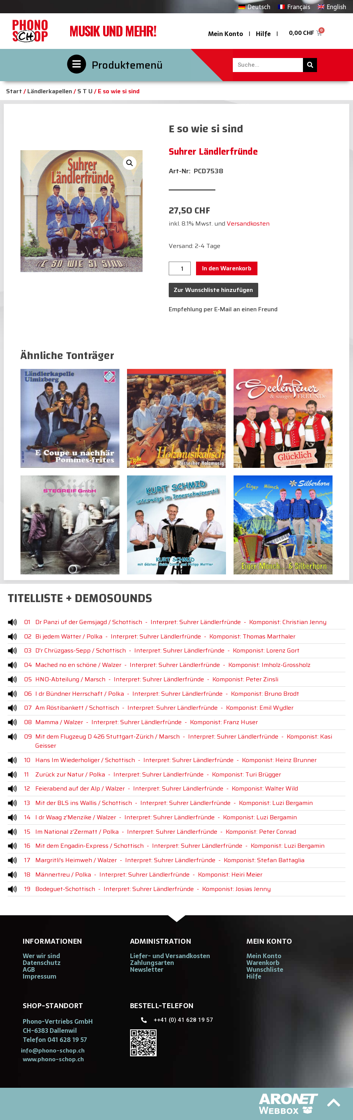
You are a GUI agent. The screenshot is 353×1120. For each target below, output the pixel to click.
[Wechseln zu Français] (294, 6)
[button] (129, 163)
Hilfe (263, 34)
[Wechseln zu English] (332, 6)
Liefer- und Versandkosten (170, 955)
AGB (29, 969)
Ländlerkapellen (49, 91)
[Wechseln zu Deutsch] (254, 6)
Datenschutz (42, 962)
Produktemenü (127, 65)
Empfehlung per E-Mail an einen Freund (223, 309)
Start (14, 91)
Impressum (39, 976)
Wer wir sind (41, 955)
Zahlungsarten (152, 962)
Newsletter (146, 969)
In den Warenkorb (226, 268)
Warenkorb (262, 962)
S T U (85, 91)
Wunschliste (264, 969)
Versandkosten (248, 223)
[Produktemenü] (76, 64)
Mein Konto (225, 34)
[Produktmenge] (180, 268)
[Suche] (310, 65)
